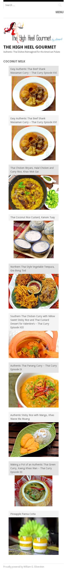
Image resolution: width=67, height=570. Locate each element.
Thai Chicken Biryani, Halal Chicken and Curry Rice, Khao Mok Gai (32, 169)
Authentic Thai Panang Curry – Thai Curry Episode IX (33, 367)
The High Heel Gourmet (29, 47)
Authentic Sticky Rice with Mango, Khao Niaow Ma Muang (32, 417)
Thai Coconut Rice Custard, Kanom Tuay (32, 217)
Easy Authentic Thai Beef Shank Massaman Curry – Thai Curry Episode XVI (33, 71)
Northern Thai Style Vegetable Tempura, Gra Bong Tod (32, 268)
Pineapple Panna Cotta (23, 514)
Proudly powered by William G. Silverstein (23, 567)
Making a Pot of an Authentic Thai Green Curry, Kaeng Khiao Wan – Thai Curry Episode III (33, 468)
